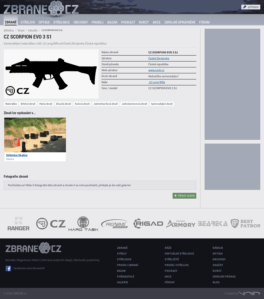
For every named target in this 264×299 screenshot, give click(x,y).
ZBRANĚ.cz (9, 30)
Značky (218, 265)
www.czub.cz (156, 70)
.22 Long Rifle (156, 82)
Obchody (81, 22)
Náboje (218, 248)
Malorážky (33, 30)
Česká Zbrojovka (158, 58)
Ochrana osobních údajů (56, 260)
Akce (157, 22)
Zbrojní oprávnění (179, 22)
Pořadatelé (125, 276)
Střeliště (172, 259)
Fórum (204, 22)
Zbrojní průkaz (224, 276)
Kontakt (10, 260)
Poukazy (128, 22)
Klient (35, 260)
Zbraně (11, 22)
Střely (122, 253)
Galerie (122, 282)
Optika (44, 22)
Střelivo (27, 22)
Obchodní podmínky (87, 260)
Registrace (23, 260)
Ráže (168, 248)
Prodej (98, 22)
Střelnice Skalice (16, 155)
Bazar (112, 22)
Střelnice (61, 22)
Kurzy (144, 22)
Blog (216, 282)
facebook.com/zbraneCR (29, 268)
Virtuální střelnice (179, 253)
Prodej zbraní (127, 265)
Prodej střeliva (177, 265)
